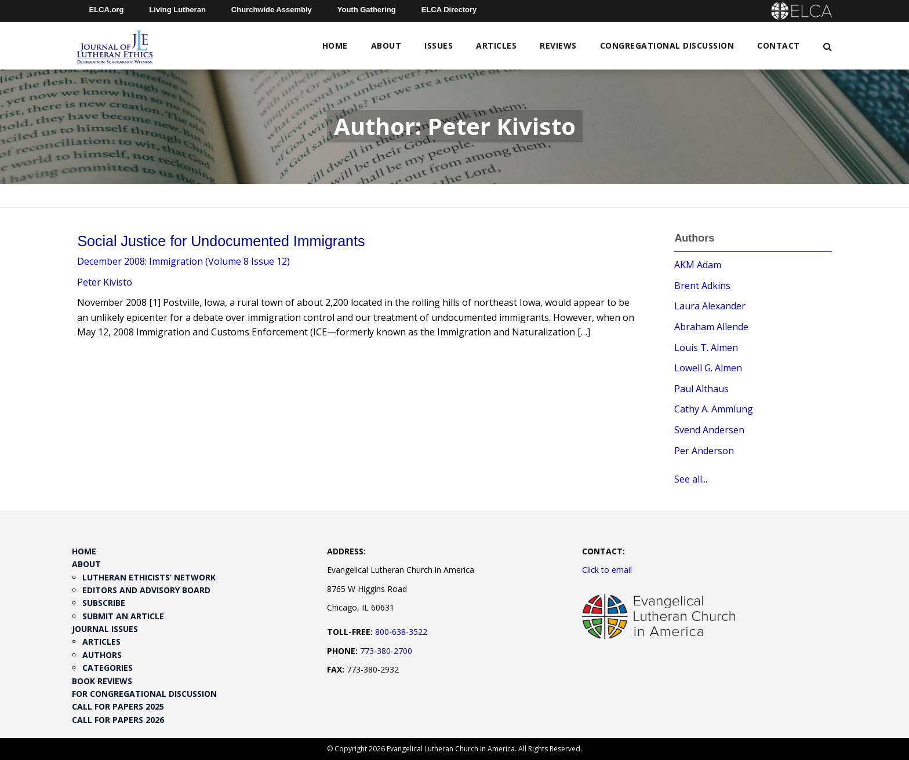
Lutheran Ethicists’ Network (149, 577)
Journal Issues (105, 628)
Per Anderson (704, 450)
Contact (778, 45)
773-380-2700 (386, 650)
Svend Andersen (709, 429)
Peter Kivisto (104, 282)
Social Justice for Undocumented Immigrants (221, 241)
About (386, 45)
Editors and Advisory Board (146, 589)
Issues (438, 45)
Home (335, 45)
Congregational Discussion (667, 45)
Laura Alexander (710, 305)
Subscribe (103, 602)
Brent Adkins (702, 285)
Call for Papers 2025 (118, 706)
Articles (496, 45)
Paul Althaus (701, 388)
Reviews (558, 45)
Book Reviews (102, 680)
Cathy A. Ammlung (713, 409)
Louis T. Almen (706, 347)
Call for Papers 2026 (118, 719)
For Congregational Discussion (144, 693)
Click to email (607, 569)
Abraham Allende (711, 326)
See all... (690, 479)
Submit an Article (123, 616)
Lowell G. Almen (708, 367)
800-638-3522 (401, 631)
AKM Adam (697, 264)
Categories (107, 667)
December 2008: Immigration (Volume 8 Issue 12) (183, 261)
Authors (102, 654)
